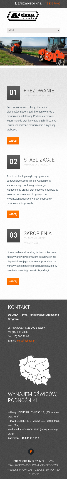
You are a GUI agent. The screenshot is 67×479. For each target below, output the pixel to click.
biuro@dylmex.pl (25, 340)
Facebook (31, 451)
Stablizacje (39, 160)
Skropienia (38, 233)
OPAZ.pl (35, 474)
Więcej (13, 140)
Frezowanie (39, 91)
